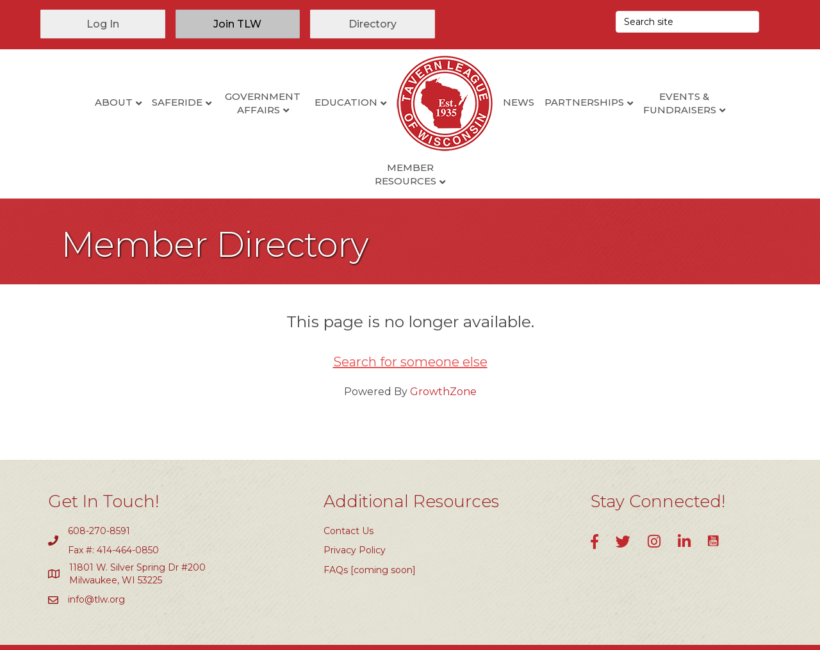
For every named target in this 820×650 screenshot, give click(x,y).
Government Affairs (216, 103)
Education (299, 102)
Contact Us (348, 490)
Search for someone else (410, 321)
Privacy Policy (355, 510)
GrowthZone (443, 351)
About (67, 102)
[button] (102, 24)
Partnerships (537, 102)
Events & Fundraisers (633, 103)
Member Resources (726, 103)
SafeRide (130, 102)
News (472, 102)
